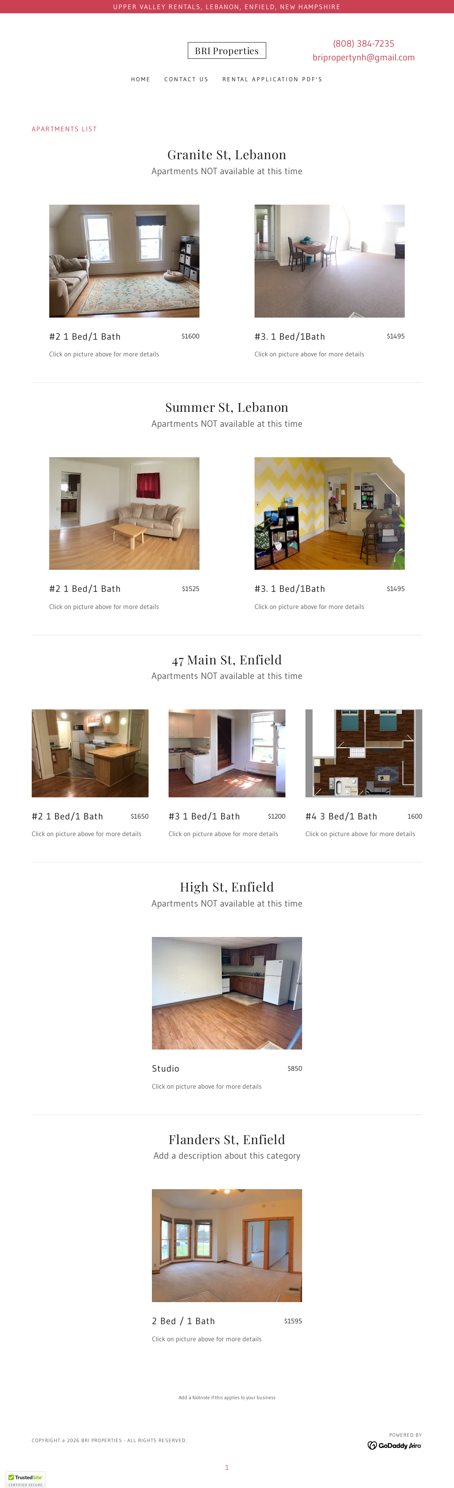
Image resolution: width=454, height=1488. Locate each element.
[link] (227, 52)
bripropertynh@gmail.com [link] (364, 57)
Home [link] (141, 79)
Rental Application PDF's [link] (272, 79)
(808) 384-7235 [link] (363, 43)
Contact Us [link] (186, 79)
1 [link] (227, 1467)
